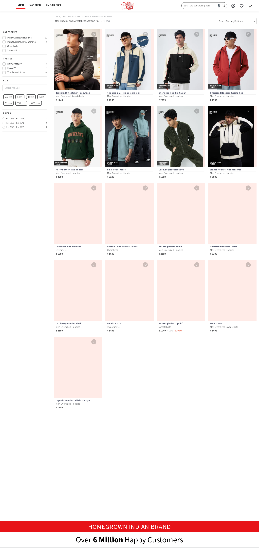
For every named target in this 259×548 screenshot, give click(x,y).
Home (57, 16)
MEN (20, 5)
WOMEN (35, 5)
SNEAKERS (53, 5)
